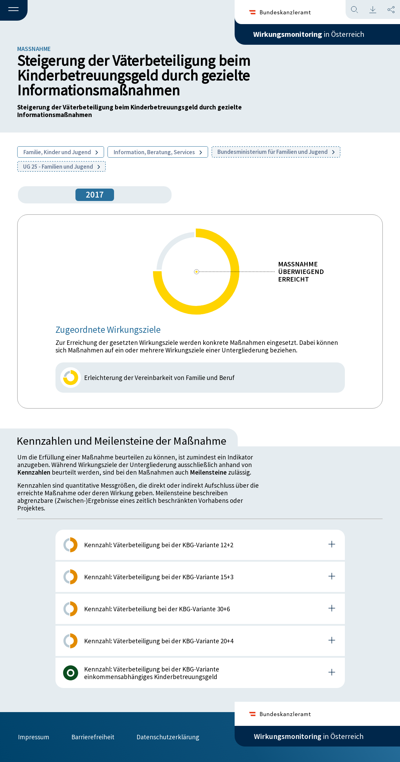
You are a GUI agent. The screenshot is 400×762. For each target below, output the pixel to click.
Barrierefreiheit (92, 737)
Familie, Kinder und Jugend (60, 152)
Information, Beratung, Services (158, 152)
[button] (14, 10)
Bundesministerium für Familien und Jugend (276, 152)
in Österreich (308, 34)
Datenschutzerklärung (167, 737)
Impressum (33, 737)
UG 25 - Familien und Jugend (61, 166)
